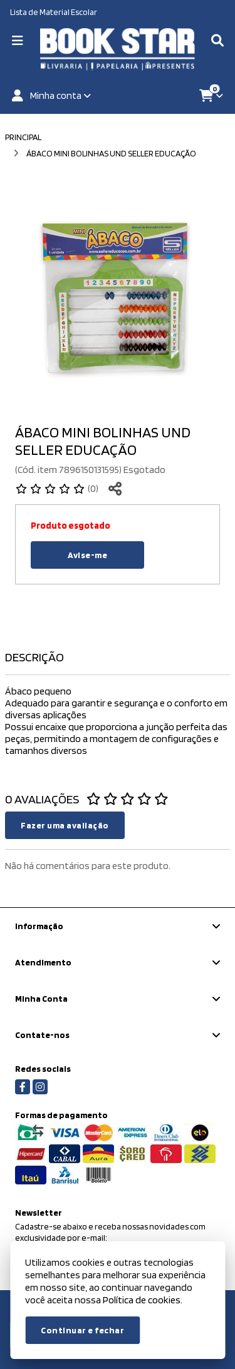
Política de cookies (141, 1300)
